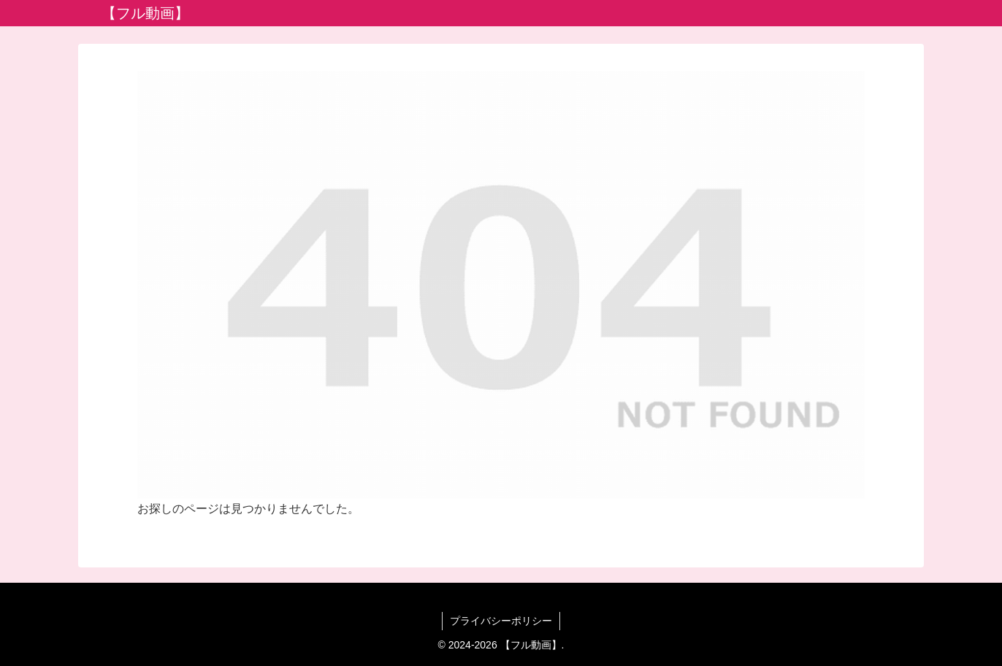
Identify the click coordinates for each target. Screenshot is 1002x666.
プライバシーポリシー (501, 621)
